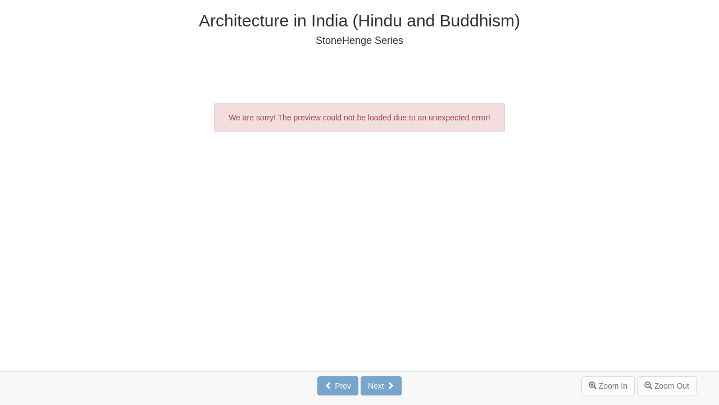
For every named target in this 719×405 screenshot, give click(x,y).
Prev (338, 385)
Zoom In (608, 385)
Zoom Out (666, 385)
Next (381, 385)
